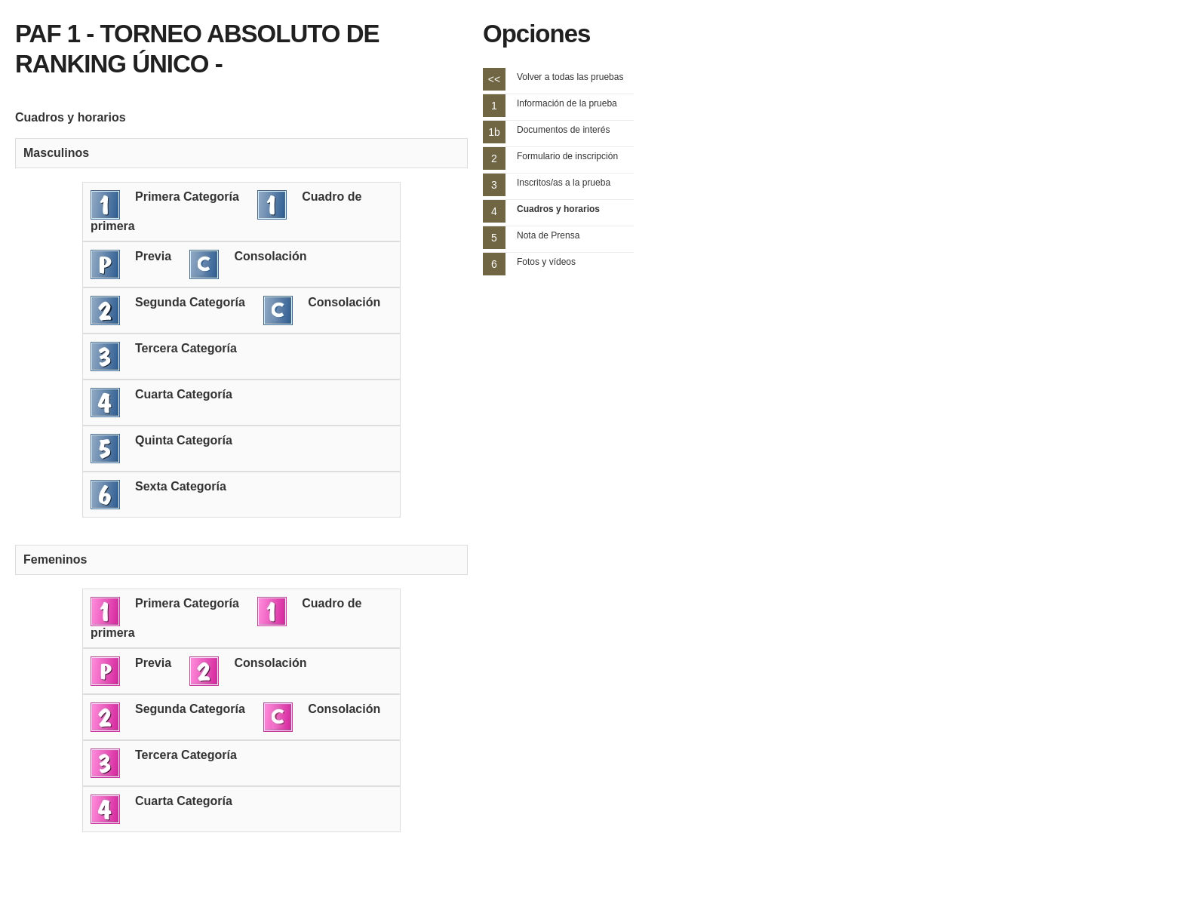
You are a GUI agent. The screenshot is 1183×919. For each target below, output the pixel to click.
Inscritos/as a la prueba (563, 182)
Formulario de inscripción (567, 156)
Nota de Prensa (548, 235)
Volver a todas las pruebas (570, 77)
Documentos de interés (563, 129)
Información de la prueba (567, 103)
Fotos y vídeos (546, 262)
